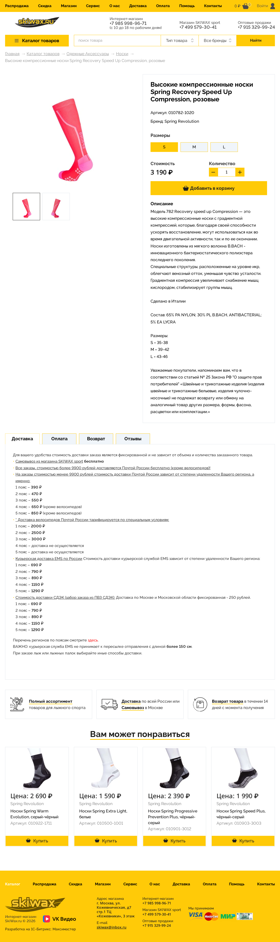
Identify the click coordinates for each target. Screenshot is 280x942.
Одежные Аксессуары (88, 53)
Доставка (138, 6)
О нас (114, 6)
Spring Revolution (181, 121)
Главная (12, 53)
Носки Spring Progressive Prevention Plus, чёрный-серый (172, 817)
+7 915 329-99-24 (256, 27)
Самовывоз (133, 707)
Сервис (93, 6)
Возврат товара (227, 701)
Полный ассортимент (50, 701)
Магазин (69, 6)
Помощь (187, 6)
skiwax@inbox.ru (111, 927)
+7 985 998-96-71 (128, 23)
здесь (93, 640)
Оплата (163, 6)
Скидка (45, 6)
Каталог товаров (43, 53)
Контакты (213, 6)
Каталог (12, 884)
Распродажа (17, 6)
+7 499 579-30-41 (198, 27)
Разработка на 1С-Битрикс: (40, 929)
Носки (122, 53)
